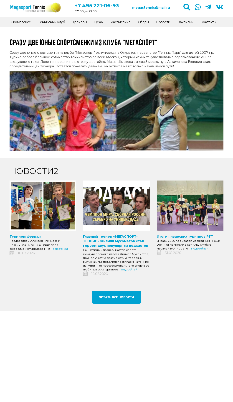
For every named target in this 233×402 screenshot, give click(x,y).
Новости (163, 22)
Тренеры (79, 22)
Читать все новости (116, 297)
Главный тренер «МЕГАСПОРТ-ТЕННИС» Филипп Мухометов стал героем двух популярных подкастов (115, 241)
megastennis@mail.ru (151, 7)
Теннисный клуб (51, 22)
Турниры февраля (26, 236)
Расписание (121, 22)
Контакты (208, 22)
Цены (98, 22)
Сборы (143, 22)
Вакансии (185, 22)
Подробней (59, 248)
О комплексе (20, 22)
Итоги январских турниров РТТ (185, 236)
